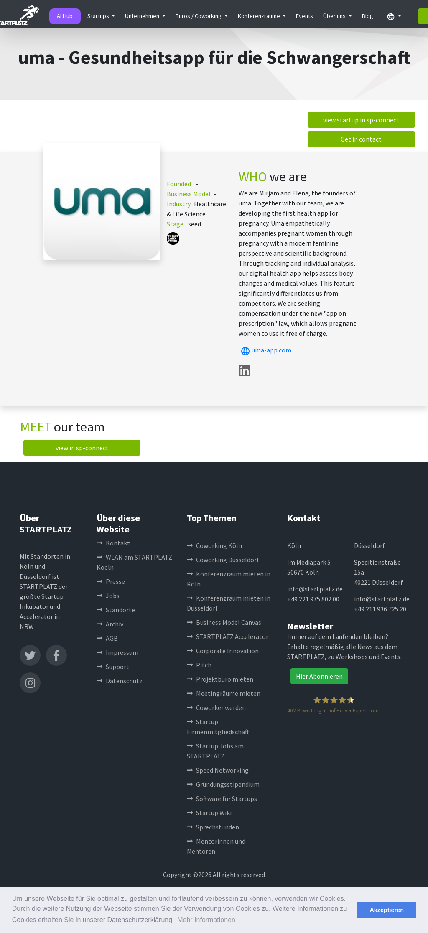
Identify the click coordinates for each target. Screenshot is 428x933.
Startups (98, 16)
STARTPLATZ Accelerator (227, 636)
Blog (367, 16)
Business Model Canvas (224, 622)
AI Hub (65, 16)
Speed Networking (218, 770)
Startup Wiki (209, 813)
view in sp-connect (82, 448)
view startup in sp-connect (361, 120)
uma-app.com (265, 350)
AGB (107, 638)
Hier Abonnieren (319, 676)
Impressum (117, 652)
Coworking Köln (214, 545)
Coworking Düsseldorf (223, 559)
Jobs (108, 595)
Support (113, 666)
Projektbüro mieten (220, 679)
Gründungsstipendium (223, 784)
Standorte (116, 610)
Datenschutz (120, 681)
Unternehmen (142, 16)
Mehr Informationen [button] (206, 919)
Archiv (110, 624)
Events (304, 16)
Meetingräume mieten (223, 693)
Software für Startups (222, 798)
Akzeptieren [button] (386, 910)
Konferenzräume (259, 16)
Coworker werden (216, 707)
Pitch (199, 665)
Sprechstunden (213, 827)
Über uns (335, 16)
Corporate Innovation (223, 651)
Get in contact (361, 139)
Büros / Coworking (199, 16)
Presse (111, 581)
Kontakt (113, 543)
